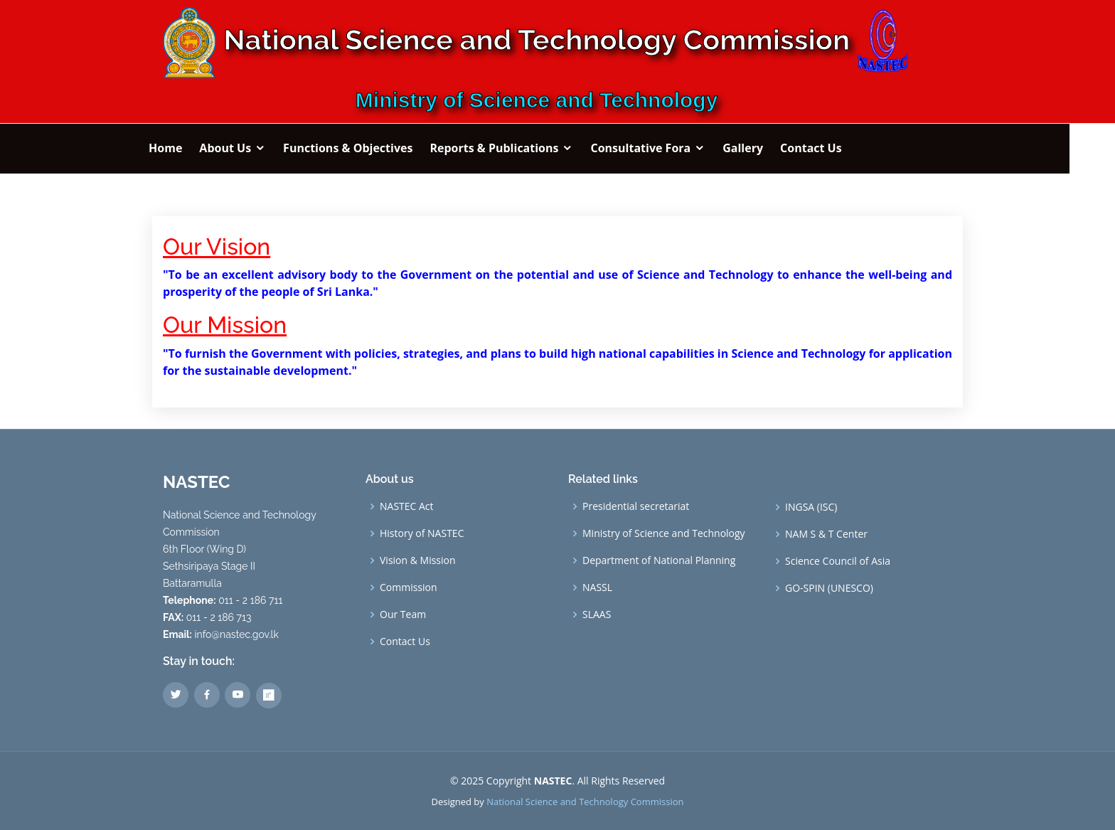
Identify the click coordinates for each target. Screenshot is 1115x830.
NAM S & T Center (826, 534)
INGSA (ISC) (811, 507)
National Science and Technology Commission (584, 801)
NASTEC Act (407, 506)
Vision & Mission (418, 560)
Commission (408, 587)
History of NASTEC (422, 533)
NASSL (597, 587)
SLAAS (596, 614)
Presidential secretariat (635, 506)
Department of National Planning (658, 560)
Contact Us (405, 642)
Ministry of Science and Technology (663, 533)
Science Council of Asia (837, 561)
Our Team (403, 614)
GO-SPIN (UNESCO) (829, 588)
